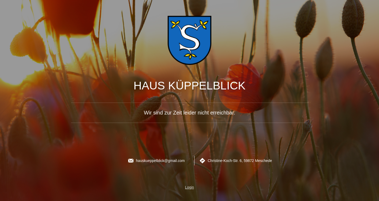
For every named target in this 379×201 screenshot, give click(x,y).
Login (189, 187)
